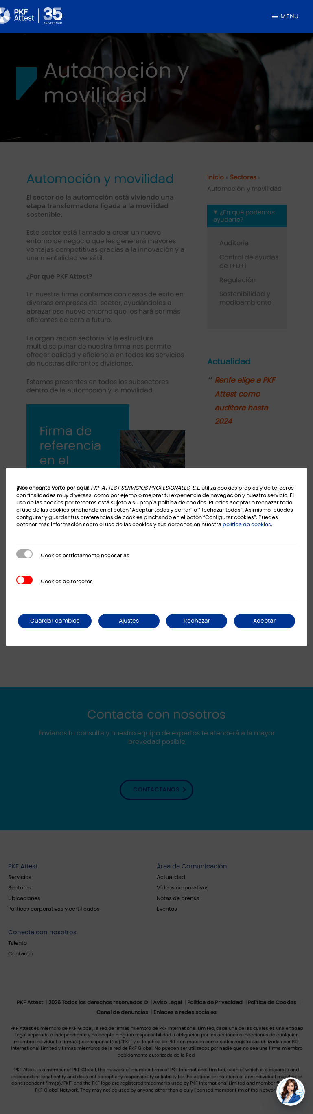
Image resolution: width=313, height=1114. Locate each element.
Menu (289, 16)
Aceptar (264, 620)
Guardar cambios (54, 620)
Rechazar (197, 620)
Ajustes (129, 620)
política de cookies (247, 524)
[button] (290, 1091)
